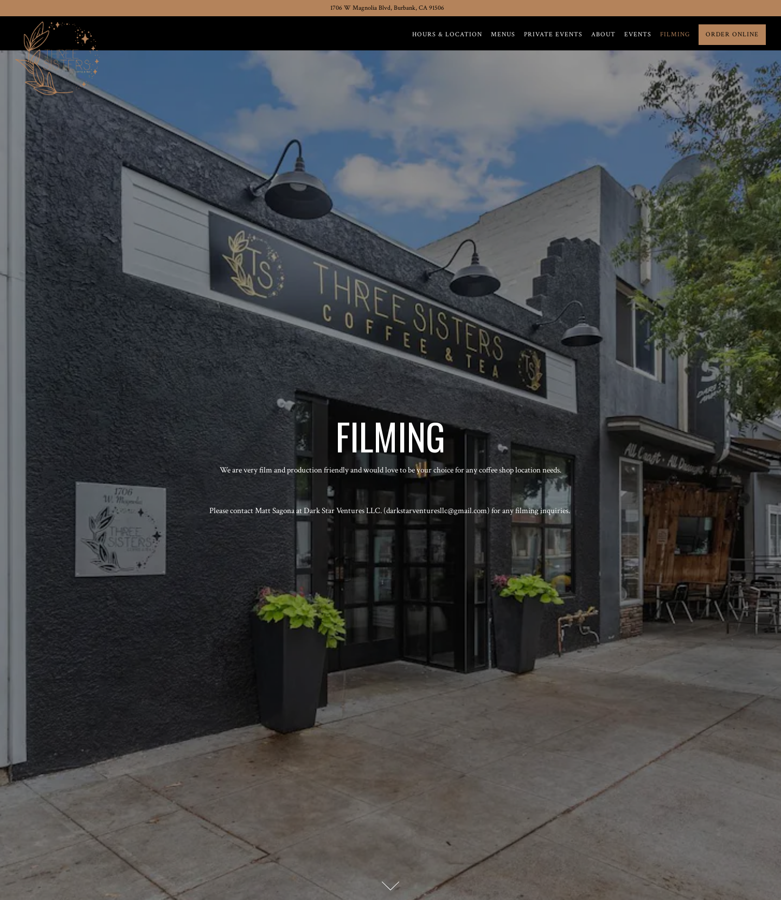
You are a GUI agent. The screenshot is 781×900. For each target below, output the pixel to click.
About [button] (603, 34)
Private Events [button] (553, 34)
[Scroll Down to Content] (390, 886)
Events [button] (637, 34)
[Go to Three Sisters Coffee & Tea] (387, 8)
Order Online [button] (732, 34)
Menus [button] (503, 34)
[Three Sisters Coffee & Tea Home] (60, 57)
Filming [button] (675, 34)
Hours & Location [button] (447, 34)
